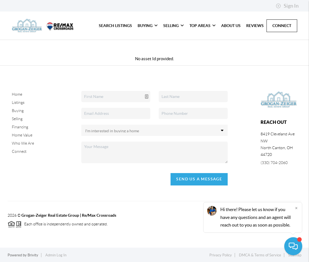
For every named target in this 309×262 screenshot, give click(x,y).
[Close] (296, 208)
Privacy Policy (220, 255)
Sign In (287, 6)
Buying (148, 25)
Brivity (33, 255)
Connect (281, 25)
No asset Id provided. (154, 58)
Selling (173, 25)
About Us (231, 25)
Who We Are (23, 143)
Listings (18, 102)
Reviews (255, 25)
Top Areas (202, 25)
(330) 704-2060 (274, 162)
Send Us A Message (199, 179)
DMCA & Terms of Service (260, 255)
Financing (20, 127)
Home (17, 94)
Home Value (22, 135)
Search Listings (115, 25)
